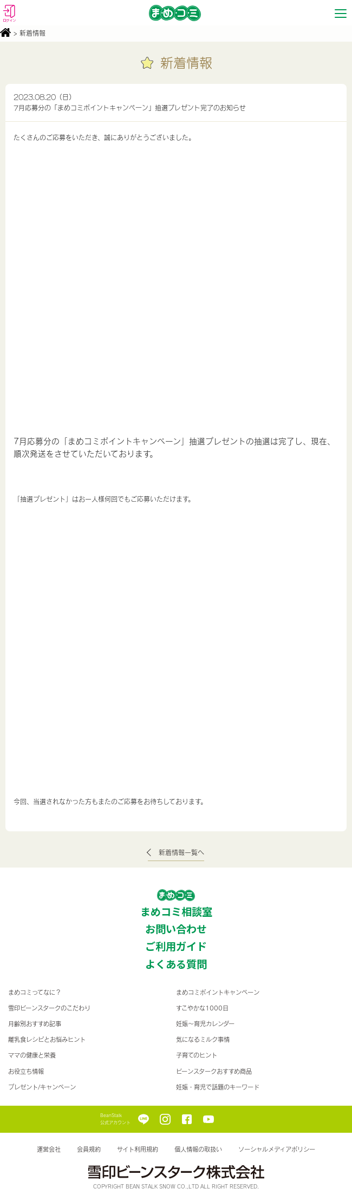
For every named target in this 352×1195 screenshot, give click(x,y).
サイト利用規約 (137, 1149)
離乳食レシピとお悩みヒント (47, 1039)
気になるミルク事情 (203, 1039)
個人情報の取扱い (198, 1149)
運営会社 (49, 1149)
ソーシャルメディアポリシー (276, 1149)
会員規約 (89, 1149)
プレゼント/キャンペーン (42, 1087)
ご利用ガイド (176, 946)
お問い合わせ (176, 928)
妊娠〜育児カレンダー (205, 1023)
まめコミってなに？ (34, 992)
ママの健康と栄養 (32, 1055)
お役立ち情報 (26, 1071)
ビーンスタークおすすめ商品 (214, 1071)
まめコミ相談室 (176, 911)
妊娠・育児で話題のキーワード (217, 1087)
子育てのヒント (196, 1055)
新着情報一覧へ (181, 852)
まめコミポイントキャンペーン (217, 992)
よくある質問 (176, 963)
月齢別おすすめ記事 (34, 1023)
